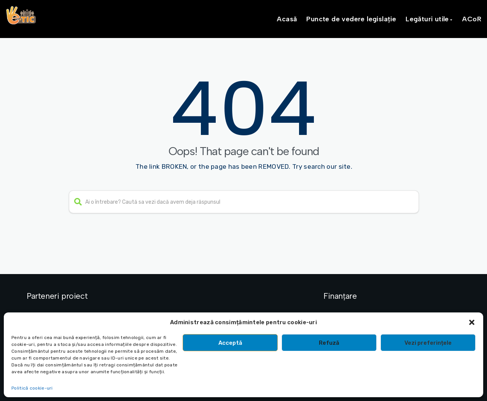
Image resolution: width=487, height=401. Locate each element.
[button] (472, 322)
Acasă (287, 19)
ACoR (471, 19)
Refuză (329, 342)
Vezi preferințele (428, 342)
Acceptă (230, 342)
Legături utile (427, 19)
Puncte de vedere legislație (351, 19)
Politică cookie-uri (32, 388)
